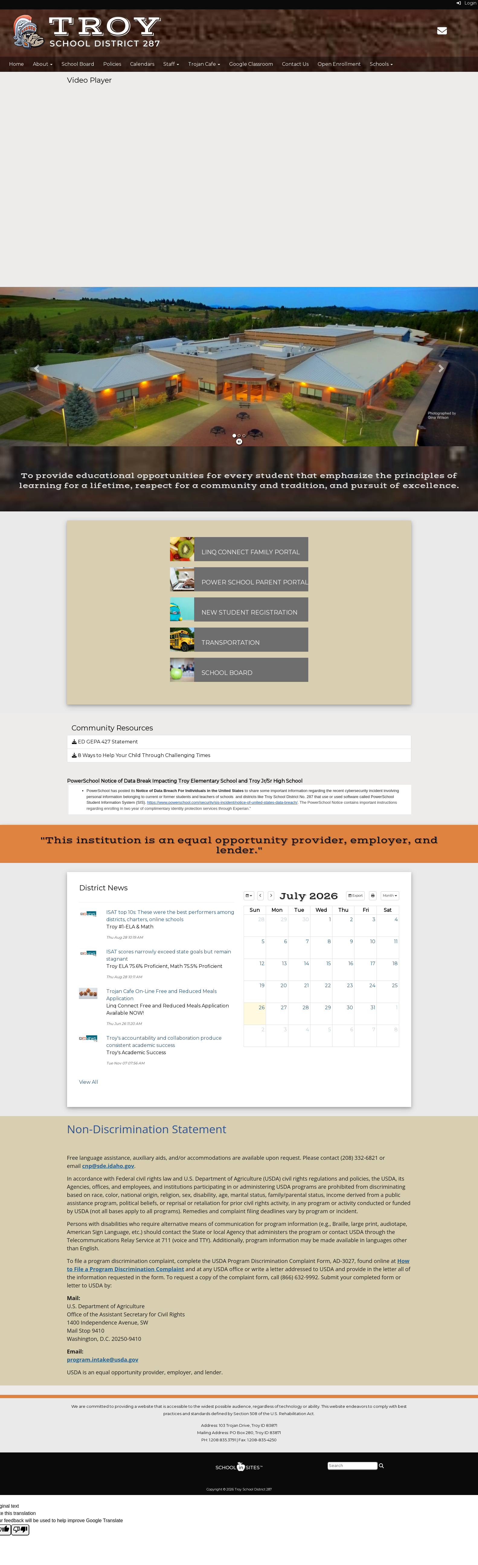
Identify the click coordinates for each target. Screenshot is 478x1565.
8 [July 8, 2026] (329, 941)
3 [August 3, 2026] (285, 1029)
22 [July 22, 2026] (328, 985)
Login (466, 3)
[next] (271, 895)
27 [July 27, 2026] (284, 1007)
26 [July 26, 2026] (262, 1007)
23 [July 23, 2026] (350, 985)
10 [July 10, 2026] (372, 941)
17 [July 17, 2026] (373, 963)
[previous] (260, 895)
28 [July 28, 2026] (306, 1007)
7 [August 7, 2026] (373, 1029)
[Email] (442, 33)
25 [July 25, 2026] (395, 985)
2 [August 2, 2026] (263, 1029)
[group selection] (249, 895)
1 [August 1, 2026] (397, 1007)
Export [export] (355, 895)
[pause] (239, 441)
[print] (373, 895)
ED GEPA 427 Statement (105, 742)
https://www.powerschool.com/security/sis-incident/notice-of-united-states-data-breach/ (222, 802)
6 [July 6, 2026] (285, 941)
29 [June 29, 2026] (284, 919)
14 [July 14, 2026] (306, 963)
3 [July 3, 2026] (373, 919)
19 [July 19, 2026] (262, 985)
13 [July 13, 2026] (284, 963)
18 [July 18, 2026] (395, 963)
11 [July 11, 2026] (396, 941)
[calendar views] (390, 895)
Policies (112, 64)
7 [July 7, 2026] (307, 941)
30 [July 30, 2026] (350, 1007)
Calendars (142, 64)
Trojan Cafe (204, 64)
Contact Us (295, 64)
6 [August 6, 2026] (351, 1029)
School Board (78, 64)
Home (16, 64)
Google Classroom (251, 64)
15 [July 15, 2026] (328, 963)
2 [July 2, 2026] (351, 919)
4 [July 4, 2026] (396, 919)
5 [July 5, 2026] (263, 941)
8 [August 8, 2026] (396, 1029)
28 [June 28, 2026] (261, 919)
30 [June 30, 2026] (306, 919)
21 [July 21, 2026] (306, 985)
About (43, 64)
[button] (36, 366)
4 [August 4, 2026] (307, 1029)
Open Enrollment (339, 64)
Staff (171, 64)
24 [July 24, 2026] (372, 985)
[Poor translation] (20, 1530)
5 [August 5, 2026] (329, 1029)
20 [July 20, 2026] (284, 985)
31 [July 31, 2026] (373, 1007)
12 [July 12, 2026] (262, 963)
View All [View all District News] (88, 1082)
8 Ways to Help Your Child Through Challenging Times (141, 755)
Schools (381, 64)
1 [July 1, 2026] (330, 919)
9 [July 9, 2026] (351, 941)
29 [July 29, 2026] (328, 1007)
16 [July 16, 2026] (350, 963)
